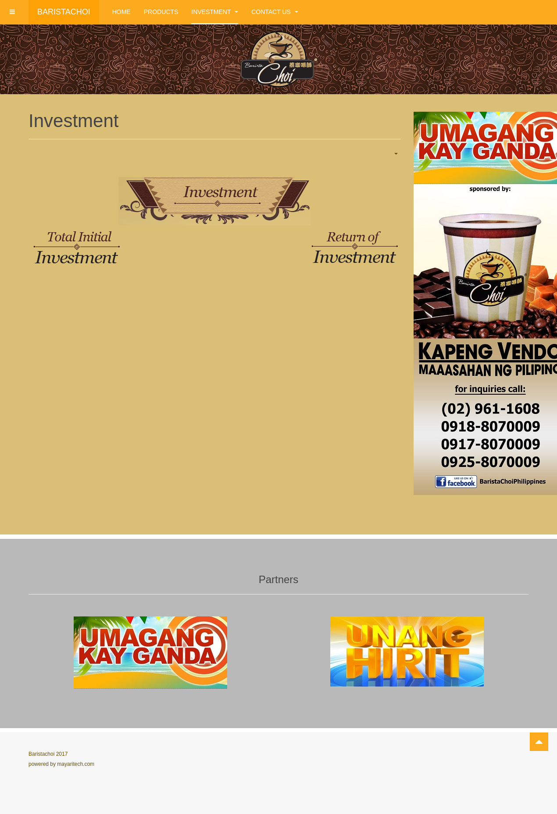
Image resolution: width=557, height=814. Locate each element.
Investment (214, 11)
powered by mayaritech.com (61, 764)
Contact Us (274, 11)
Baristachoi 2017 (48, 754)
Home (121, 11)
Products (161, 11)
